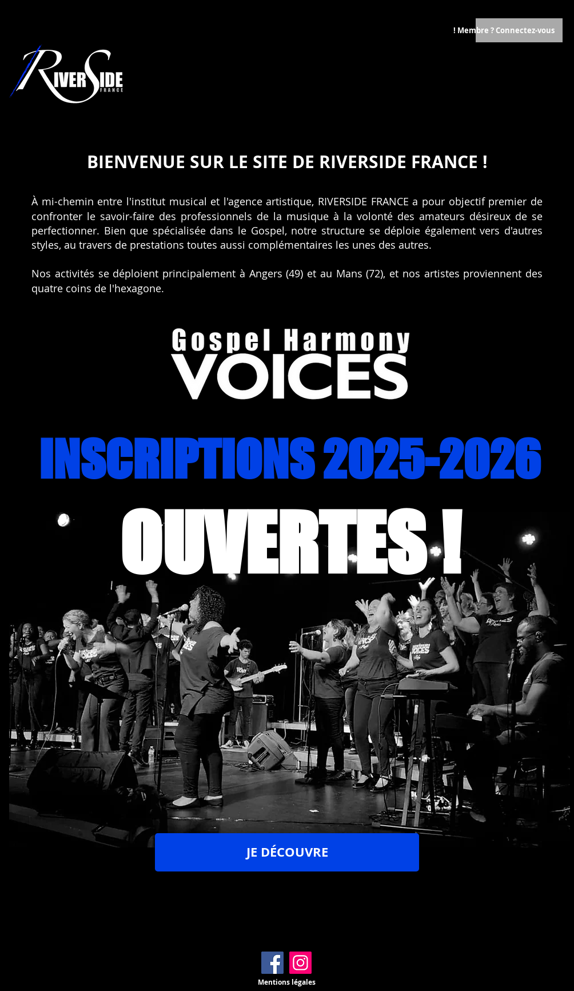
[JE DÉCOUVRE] (287, 852)
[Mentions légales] (286, 982)
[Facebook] (272, 963)
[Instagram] (300, 963)
